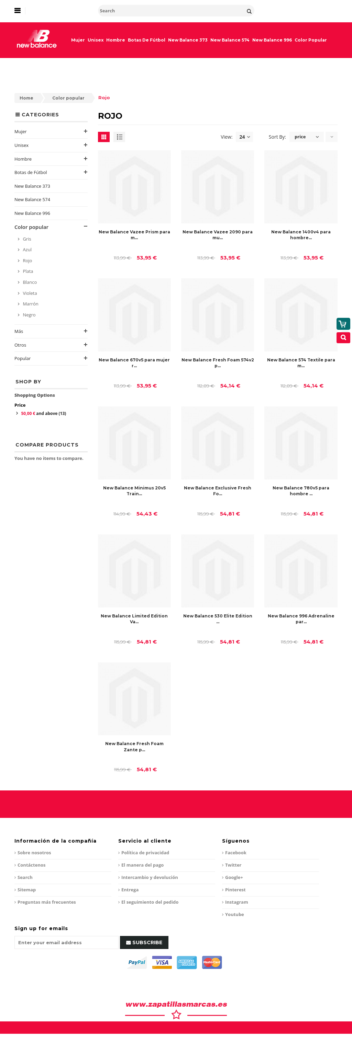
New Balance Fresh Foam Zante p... (134, 746)
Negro (29, 315)
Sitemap (27, 890)
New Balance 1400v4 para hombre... (301, 234)
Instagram (236, 902)
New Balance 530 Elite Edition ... (217, 618)
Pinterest (235, 890)
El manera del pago (142, 865)
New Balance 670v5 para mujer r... (134, 362)
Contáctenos (31, 865)
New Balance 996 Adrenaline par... (301, 618)
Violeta (29, 293)
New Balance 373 (32, 186)
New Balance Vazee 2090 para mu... (218, 234)
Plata (27, 271)
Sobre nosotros (34, 852)
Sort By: (277, 137)
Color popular (68, 98)
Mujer (20, 131)
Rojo (27, 260)
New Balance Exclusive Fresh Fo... (217, 490)
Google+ (234, 877)
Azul (27, 249)
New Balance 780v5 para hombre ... (301, 490)
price (300, 137)
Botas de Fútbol (30, 172)
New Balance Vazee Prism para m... (134, 234)
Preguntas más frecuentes (47, 902)
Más (18, 331)
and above (43, 413)
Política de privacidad (145, 852)
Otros (20, 345)
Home (26, 98)
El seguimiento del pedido (149, 902)
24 (244, 137)
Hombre (23, 159)
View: (226, 137)
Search (25, 877)
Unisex (21, 145)
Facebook (235, 852)
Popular (22, 358)
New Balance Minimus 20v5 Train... (134, 490)
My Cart (319, 74)
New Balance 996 (32, 213)
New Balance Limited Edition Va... (134, 618)
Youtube (234, 914)
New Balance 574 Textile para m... (301, 362)
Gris (26, 239)
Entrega (130, 890)
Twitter (233, 865)
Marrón (30, 304)
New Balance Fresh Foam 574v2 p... (218, 362)
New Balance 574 (32, 199)
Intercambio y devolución (149, 877)
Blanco (29, 282)
